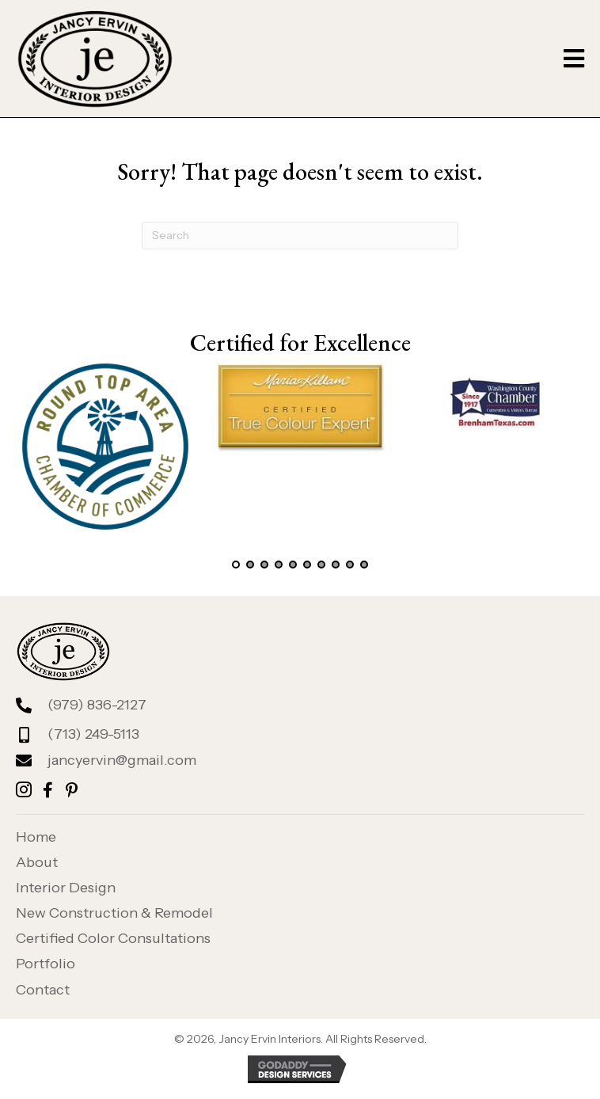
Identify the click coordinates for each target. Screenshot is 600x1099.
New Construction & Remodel (114, 913)
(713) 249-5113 (93, 734)
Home (36, 837)
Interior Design (66, 887)
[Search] (300, 235)
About (37, 862)
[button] (236, 565)
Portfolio (45, 963)
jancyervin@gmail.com (121, 760)
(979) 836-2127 (96, 704)
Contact (43, 989)
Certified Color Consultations (113, 938)
